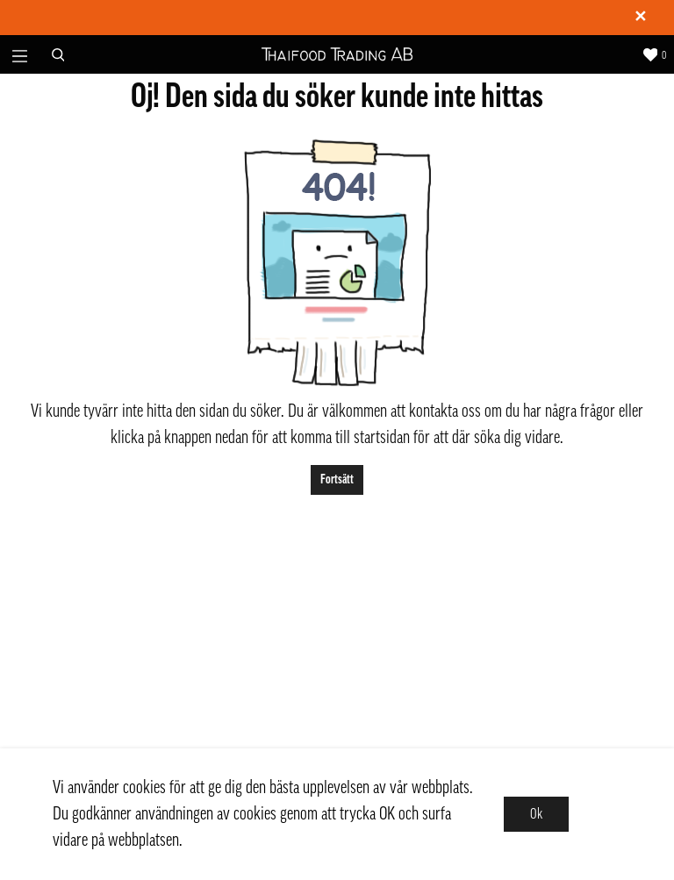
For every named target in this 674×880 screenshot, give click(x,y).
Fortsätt (337, 479)
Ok (536, 814)
